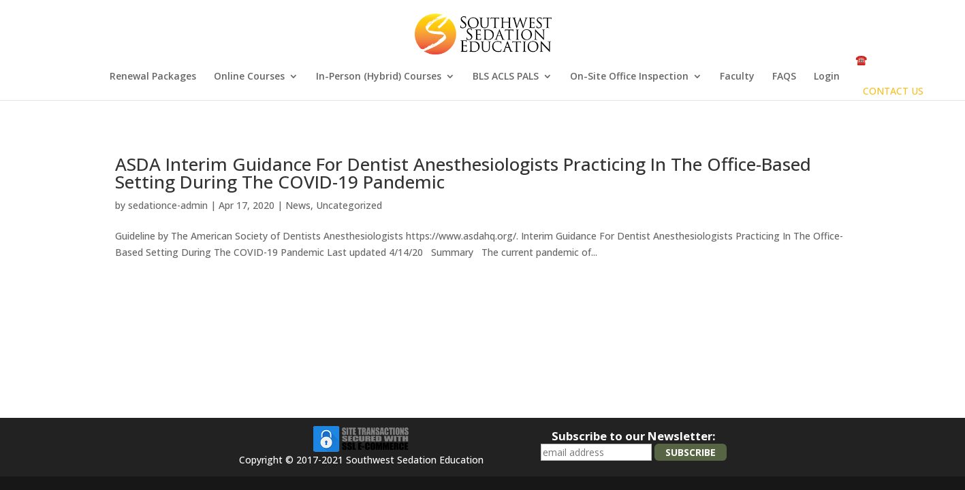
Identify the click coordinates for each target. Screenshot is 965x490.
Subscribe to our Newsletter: (634, 436)
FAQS (784, 76)
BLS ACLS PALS (506, 76)
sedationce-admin (168, 205)
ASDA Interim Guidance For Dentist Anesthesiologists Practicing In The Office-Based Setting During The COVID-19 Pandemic (463, 173)
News (298, 205)
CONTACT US (893, 90)
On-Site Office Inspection (629, 76)
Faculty (737, 76)
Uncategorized (349, 205)
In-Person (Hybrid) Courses (378, 76)
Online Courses (249, 76)
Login (827, 76)
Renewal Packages (153, 76)
